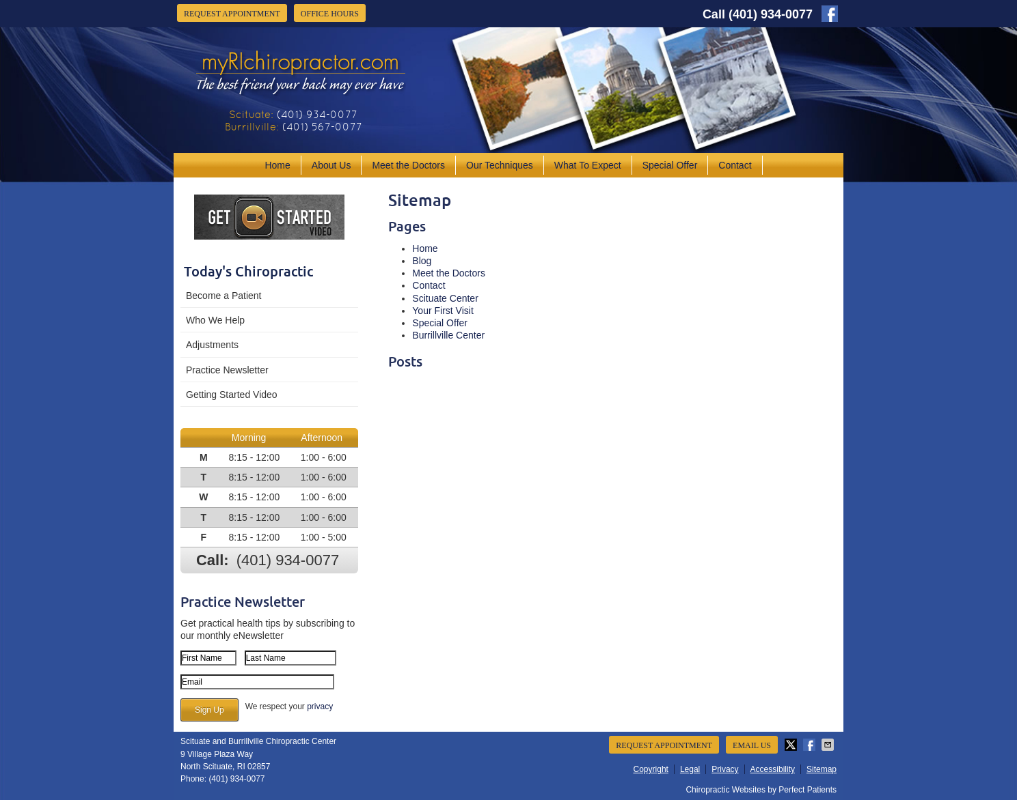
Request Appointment (232, 13)
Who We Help (215, 320)
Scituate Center (445, 298)
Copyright (651, 769)
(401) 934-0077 (771, 14)
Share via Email (829, 745)
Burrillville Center (448, 335)
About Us (331, 165)
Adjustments (212, 344)
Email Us (752, 745)
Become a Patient (224, 295)
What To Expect (587, 165)
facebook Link (830, 13)
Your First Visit (442, 310)
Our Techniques (499, 165)
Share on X (792, 745)
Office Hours (330, 13)
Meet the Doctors (408, 165)
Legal (690, 769)
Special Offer (670, 165)
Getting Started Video (231, 394)
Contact (734, 165)
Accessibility (772, 769)
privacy (320, 706)
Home (277, 165)
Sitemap (821, 769)
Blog (421, 260)
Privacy (724, 769)
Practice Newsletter (227, 370)
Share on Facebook (810, 745)
